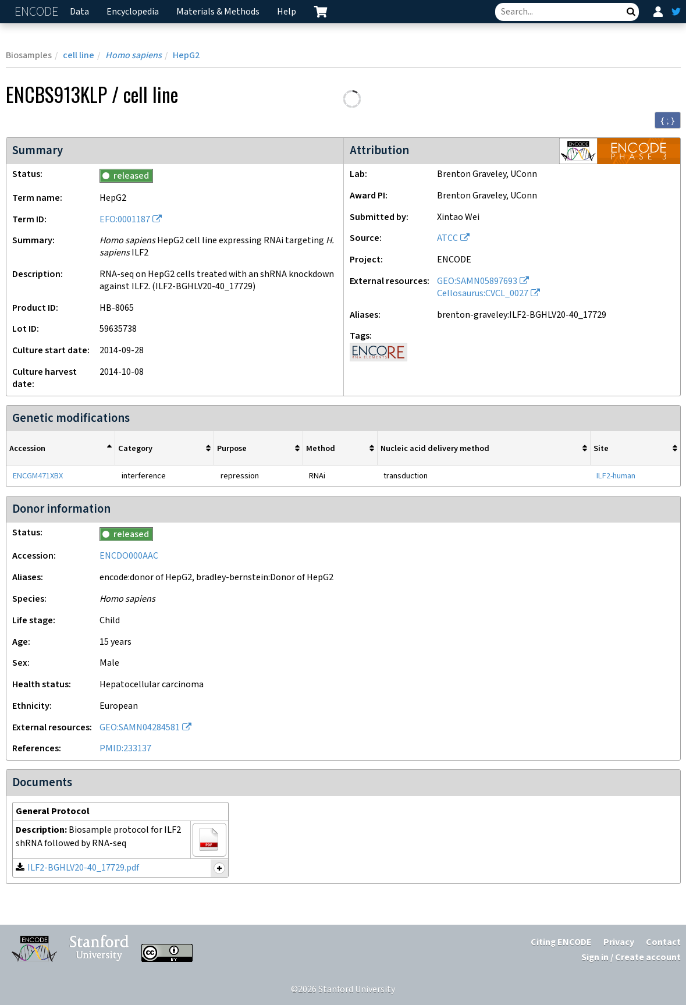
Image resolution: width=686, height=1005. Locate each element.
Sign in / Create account (631, 957)
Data (79, 12)
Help (286, 12)
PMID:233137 (125, 749)
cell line (78, 55)
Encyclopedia (132, 12)
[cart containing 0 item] (320, 11)
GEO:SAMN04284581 (139, 728)
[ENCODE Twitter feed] (676, 11)
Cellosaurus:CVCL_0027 (482, 293)
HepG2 (186, 55)
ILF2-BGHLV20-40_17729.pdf (83, 868)
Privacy (618, 942)
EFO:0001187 (124, 220)
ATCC (447, 238)
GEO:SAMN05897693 (477, 281)
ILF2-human (615, 475)
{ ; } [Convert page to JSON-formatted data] (667, 120)
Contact (663, 942)
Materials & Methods (218, 12)
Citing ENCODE (561, 942)
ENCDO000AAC (128, 556)
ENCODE (38, 11)
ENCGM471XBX (38, 475)
